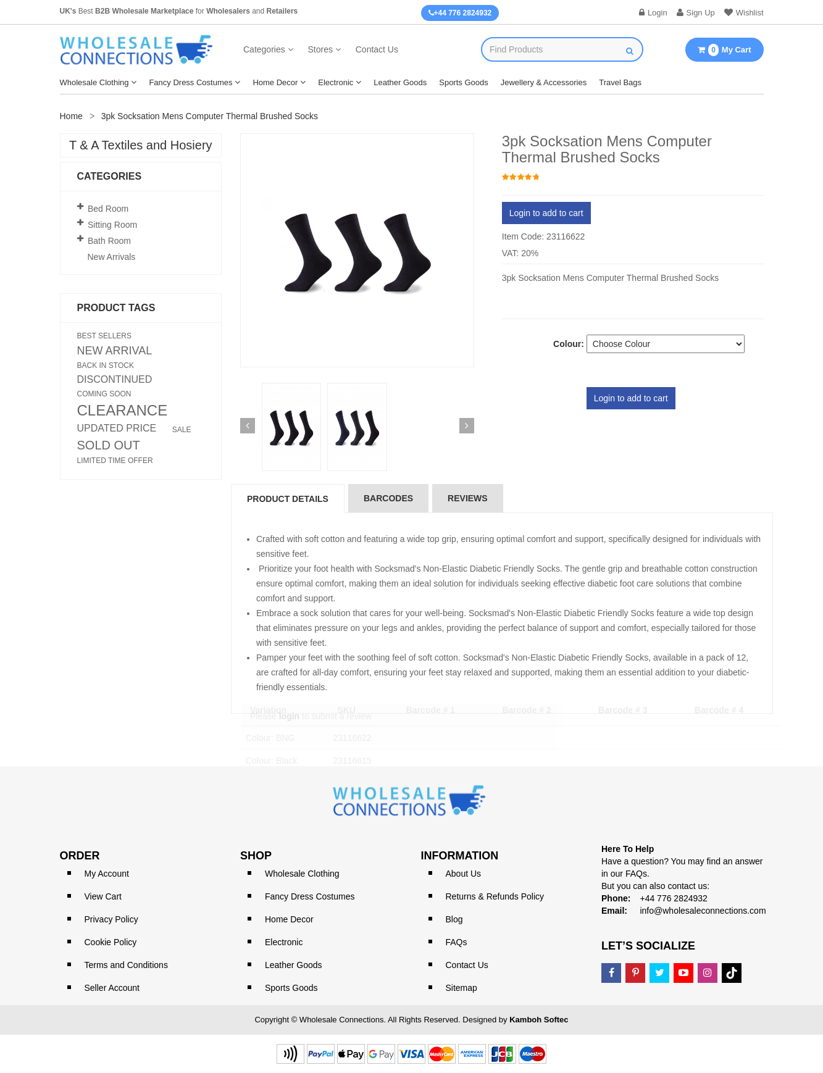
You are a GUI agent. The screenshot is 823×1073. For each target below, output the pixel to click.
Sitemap (461, 988)
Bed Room (108, 209)
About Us (464, 874)
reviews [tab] (468, 498)
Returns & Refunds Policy (495, 896)
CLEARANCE (122, 410)
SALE (181, 429)
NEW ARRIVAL (114, 350)
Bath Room (109, 241)
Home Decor (275, 82)
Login (653, 12)
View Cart (103, 896)
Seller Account (112, 988)
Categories (264, 49)
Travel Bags (620, 82)
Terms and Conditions (126, 965)
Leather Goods (400, 82)
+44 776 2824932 (460, 13)
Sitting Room (112, 225)
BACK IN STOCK (105, 365)
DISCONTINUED (114, 380)
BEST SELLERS (104, 336)
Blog (454, 919)
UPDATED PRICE (117, 428)
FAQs (456, 942)
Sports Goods (463, 82)
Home (71, 116)
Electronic (335, 82)
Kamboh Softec (538, 1019)
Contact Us (377, 49)
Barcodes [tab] (388, 498)
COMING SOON (104, 394)
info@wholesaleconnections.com (703, 911)
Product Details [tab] (287, 499)
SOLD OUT (108, 445)
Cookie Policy (111, 942)
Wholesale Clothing (94, 82)
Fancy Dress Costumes (190, 82)
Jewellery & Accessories (544, 82)
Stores (319, 49)
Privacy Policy (111, 919)
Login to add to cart (546, 213)
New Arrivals (112, 257)
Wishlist (744, 12)
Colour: (568, 344)
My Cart (724, 50)
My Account (107, 874)
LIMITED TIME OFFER (115, 460)
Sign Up (696, 12)
